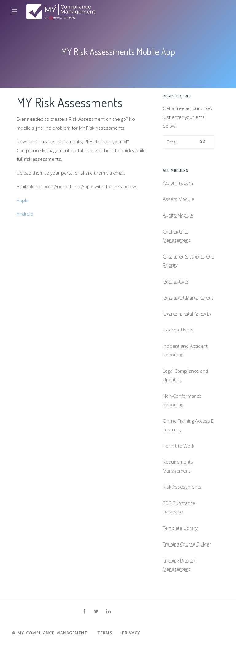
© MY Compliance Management (50, 632)
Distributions (176, 281)
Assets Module (178, 199)
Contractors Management (176, 235)
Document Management (188, 297)
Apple (23, 200)
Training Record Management (179, 564)
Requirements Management (178, 466)
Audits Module (178, 215)
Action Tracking (178, 183)
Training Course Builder (187, 544)
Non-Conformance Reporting (182, 400)
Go (203, 141)
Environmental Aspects (187, 313)
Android (25, 214)
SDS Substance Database (179, 507)
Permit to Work (178, 446)
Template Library (180, 528)
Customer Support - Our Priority (188, 260)
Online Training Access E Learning (188, 425)
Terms (104, 632)
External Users (178, 330)
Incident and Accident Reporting (185, 350)
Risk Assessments (182, 487)
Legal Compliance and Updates (185, 375)
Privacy (131, 632)
